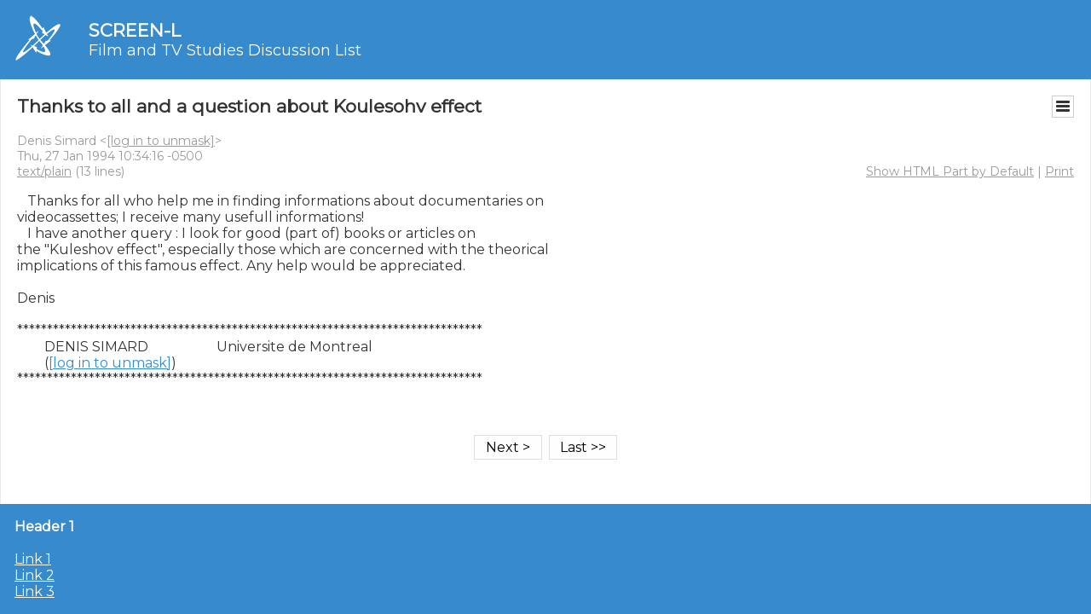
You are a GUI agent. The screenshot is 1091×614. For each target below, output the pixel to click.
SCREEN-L (135, 30)
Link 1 (32, 559)
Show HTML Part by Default (950, 171)
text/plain (44, 171)
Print (1059, 171)
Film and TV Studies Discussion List (225, 50)
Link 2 (34, 575)
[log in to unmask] (161, 140)
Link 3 (34, 591)
